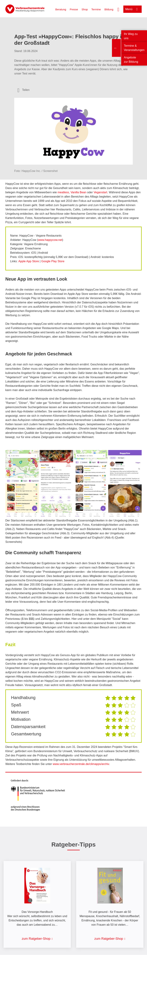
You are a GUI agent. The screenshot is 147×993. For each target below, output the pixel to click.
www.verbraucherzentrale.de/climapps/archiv (81, 764)
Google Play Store (52, 261)
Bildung (108, 9)
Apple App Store (28, 261)
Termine (96, 9)
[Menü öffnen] (132, 9)
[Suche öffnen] (118, 9)
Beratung (60, 9)
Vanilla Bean (78, 192)
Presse (74, 9)
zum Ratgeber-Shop (36, 938)
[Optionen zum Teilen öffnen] (23, 90)
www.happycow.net (50, 239)
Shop (85, 9)
